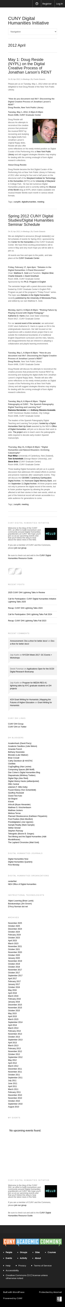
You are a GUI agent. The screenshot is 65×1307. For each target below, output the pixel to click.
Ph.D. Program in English (35, 282)
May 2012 (12, 1060)
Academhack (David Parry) (19, 743)
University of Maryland (45, 181)
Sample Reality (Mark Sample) (21, 825)
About (38, 1258)
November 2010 (15, 1098)
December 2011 (15, 1069)
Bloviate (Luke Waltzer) (18, 755)
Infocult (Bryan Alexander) (19, 804)
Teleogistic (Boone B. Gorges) (21, 834)
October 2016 (14, 987)
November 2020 (15, 952)
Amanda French (15, 749)
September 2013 (15, 1040)
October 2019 (14, 964)
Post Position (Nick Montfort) (20, 819)
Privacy (22, 1265)
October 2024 (14, 932)
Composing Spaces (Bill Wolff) (21, 769)
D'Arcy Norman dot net (18, 906)
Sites (37, 1252)
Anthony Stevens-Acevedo (43, 410)
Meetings (26, 79)
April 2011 (12, 1086)
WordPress (18, 1292)
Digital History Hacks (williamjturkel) (23, 781)
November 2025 (15, 923)
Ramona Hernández (17, 410)
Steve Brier (13, 462)
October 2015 (14, 1010)
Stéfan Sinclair (14, 828)
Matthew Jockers (15, 810)
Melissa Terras (14, 813)
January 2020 (14, 958)
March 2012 (13, 1066)
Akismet (57, 1292)
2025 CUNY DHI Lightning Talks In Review (26, 592)
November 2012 (15, 1051)
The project (18, 432)
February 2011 (14, 1092)
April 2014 (12, 1025)
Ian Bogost (12, 799)
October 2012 (14, 1054)
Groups (23, 1252)
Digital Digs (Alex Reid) (18, 778)
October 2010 (14, 1101)
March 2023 (13, 943)
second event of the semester (28, 323)
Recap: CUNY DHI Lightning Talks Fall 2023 (27, 621)
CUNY (19, 1298)
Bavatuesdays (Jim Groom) (20, 904)
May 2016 (12, 990)
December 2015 (15, 1005)
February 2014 (14, 1031)
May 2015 (12, 1013)
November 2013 (15, 1034)
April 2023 (12, 940)
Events (9, 1258)
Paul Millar (13, 456)
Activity (23, 1258)
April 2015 (12, 1016)
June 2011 (12, 1083)
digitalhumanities (29, 202)
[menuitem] (4, 3)
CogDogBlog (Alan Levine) (19, 767)
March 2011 (13, 1089)
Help (8, 1265)
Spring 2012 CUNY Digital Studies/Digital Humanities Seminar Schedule (31, 220)
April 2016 (12, 993)
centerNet (12, 881)
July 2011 (12, 1080)
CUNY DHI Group (15, 724)
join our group (20, 548)
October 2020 (14, 955)
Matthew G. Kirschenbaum (19, 807)
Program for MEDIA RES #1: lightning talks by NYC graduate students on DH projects (30, 686)
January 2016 (14, 1002)
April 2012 (12, 1063)
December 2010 (15, 1095)
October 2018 (14, 967)
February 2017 (14, 981)
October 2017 (14, 973)
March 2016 (13, 996)
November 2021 (15, 946)
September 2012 (15, 1057)
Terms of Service (43, 1265)
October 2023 (14, 938)
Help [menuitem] (36, 3)
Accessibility (12, 1270)
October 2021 (14, 949)
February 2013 (14, 1048)
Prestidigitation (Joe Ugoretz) (20, 822)
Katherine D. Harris (16, 316)
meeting (40, 202)
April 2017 (12, 978)
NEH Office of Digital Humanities (22, 884)
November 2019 (15, 961)
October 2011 (14, 1075)
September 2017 (15, 975)
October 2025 (14, 926)
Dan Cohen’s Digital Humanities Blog (24, 772)
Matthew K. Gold (21, 273)
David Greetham (32, 276)
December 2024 (15, 929)
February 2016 (14, 999)
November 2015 (15, 1008)
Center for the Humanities (22, 242)
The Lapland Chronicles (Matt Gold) (23, 842)
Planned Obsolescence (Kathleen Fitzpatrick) (27, 816)
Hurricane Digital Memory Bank (38, 481)
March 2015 (13, 1019)
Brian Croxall (13, 758)
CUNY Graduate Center (29, 258)
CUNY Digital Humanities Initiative (28, 20)
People (9, 1252)
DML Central (13, 784)
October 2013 (14, 1037)
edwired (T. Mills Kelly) (18, 787)
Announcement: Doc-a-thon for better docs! (29, 641)
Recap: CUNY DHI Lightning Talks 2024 (25, 608)
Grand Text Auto (15, 796)
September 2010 (15, 1104)
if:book (11, 801)
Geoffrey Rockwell (16, 793)
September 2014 (15, 1022)
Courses (52, 1252)
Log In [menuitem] (59, 3)
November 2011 (15, 1072)
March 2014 (13, 1028)
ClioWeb (11, 764)
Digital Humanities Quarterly (20, 862)
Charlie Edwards (39, 79)
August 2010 (13, 1107)
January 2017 (14, 984)
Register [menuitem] (47, 3)
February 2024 (14, 935)
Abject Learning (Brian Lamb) (21, 901)
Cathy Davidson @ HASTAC (20, 761)
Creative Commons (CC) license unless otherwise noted (27, 1277)
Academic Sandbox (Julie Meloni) (22, 746)
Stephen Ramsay (15, 831)
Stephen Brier (48, 273)
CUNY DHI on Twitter (17, 727)
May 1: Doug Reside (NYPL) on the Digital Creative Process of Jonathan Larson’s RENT (30, 65)
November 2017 (15, 970)
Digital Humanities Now (18, 859)
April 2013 (12, 1043)
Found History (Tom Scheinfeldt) (22, 790)
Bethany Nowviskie (16, 752)
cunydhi (17, 202)
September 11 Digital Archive (24, 484)
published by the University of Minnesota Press (35, 298)
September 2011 (15, 1078)
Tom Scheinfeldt (15, 459)
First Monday (13, 865)
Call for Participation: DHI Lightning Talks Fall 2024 (30, 614)
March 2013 (13, 1045)
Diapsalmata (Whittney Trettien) (22, 775)
